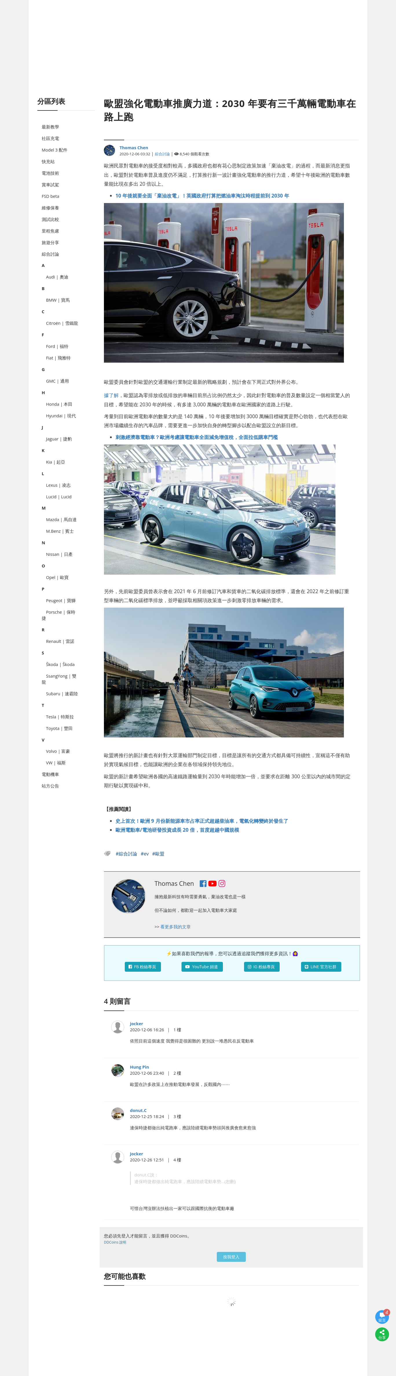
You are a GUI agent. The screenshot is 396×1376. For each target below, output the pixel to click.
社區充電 (50, 138)
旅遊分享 (50, 242)
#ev (145, 854)
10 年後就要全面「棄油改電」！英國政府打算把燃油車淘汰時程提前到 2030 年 (202, 195)
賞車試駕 (50, 184)
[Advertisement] (198, 55)
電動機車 (50, 774)
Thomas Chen (134, 147)
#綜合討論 (127, 854)
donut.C (138, 1110)
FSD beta (50, 196)
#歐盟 (158, 854)
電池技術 (50, 173)
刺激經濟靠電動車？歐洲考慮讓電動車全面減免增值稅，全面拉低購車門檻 (197, 437)
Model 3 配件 (54, 150)
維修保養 (50, 208)
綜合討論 (50, 254)
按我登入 (231, 1256)
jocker (136, 1023)
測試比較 (50, 219)
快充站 (48, 161)
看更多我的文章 (175, 926)
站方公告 (50, 786)
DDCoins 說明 (115, 1242)
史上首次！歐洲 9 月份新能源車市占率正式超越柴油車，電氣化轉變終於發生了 (202, 820)
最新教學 (50, 127)
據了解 (111, 395)
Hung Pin (139, 1067)
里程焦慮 (50, 231)
